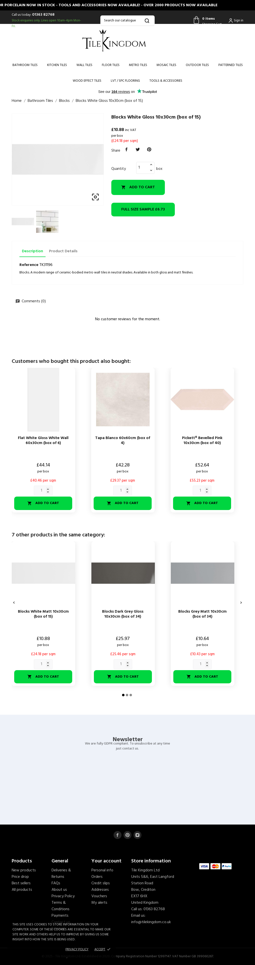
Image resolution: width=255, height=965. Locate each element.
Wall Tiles (84, 65)
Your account (106, 861)
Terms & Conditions (60, 906)
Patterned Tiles (230, 65)
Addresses (100, 890)
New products (24, 870)
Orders (97, 877)
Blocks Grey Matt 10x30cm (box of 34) (202, 614)
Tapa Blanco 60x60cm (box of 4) (122, 440)
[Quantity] (142, 167)
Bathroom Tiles (25, 65)
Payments (60, 915)
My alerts (99, 903)
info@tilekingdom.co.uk (151, 922)
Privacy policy (76, 949)
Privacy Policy (63, 896)
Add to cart (138, 187)
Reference (28, 265)
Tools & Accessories (165, 80)
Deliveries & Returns (61, 873)
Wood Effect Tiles (87, 80)
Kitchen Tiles (57, 65)
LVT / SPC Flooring (125, 80)
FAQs (56, 883)
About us (59, 890)
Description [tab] (32, 251)
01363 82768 (43, 14)
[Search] (127, 20)
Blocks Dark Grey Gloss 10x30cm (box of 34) (122, 614)
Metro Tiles (138, 65)
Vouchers (99, 896)
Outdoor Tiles (197, 65)
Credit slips (100, 883)
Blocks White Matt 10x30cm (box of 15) (43, 614)
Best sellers (21, 883)
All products (22, 890)
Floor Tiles (111, 65)
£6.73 (143, 209)
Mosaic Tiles (166, 65)
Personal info (102, 870)
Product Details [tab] (63, 251)
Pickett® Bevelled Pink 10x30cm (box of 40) (202, 440)
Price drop (20, 877)
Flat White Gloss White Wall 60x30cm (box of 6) (43, 440)
